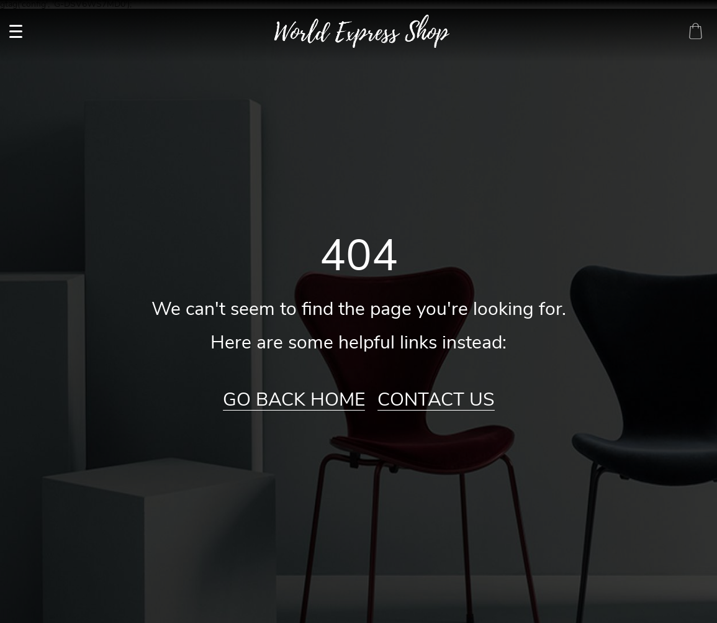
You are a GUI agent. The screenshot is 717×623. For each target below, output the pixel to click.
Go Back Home (294, 400)
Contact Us (436, 400)
